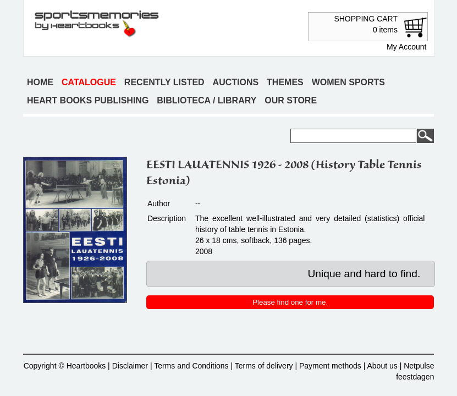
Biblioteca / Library (206, 100)
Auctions (236, 82)
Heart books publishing (87, 100)
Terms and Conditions (191, 365)
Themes (285, 82)
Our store (291, 100)
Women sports (348, 82)
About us (382, 365)
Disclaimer (130, 365)
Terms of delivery (264, 365)
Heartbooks (86, 365)
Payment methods (330, 365)
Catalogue (89, 82)
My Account (406, 46)
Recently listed (164, 82)
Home (40, 82)
